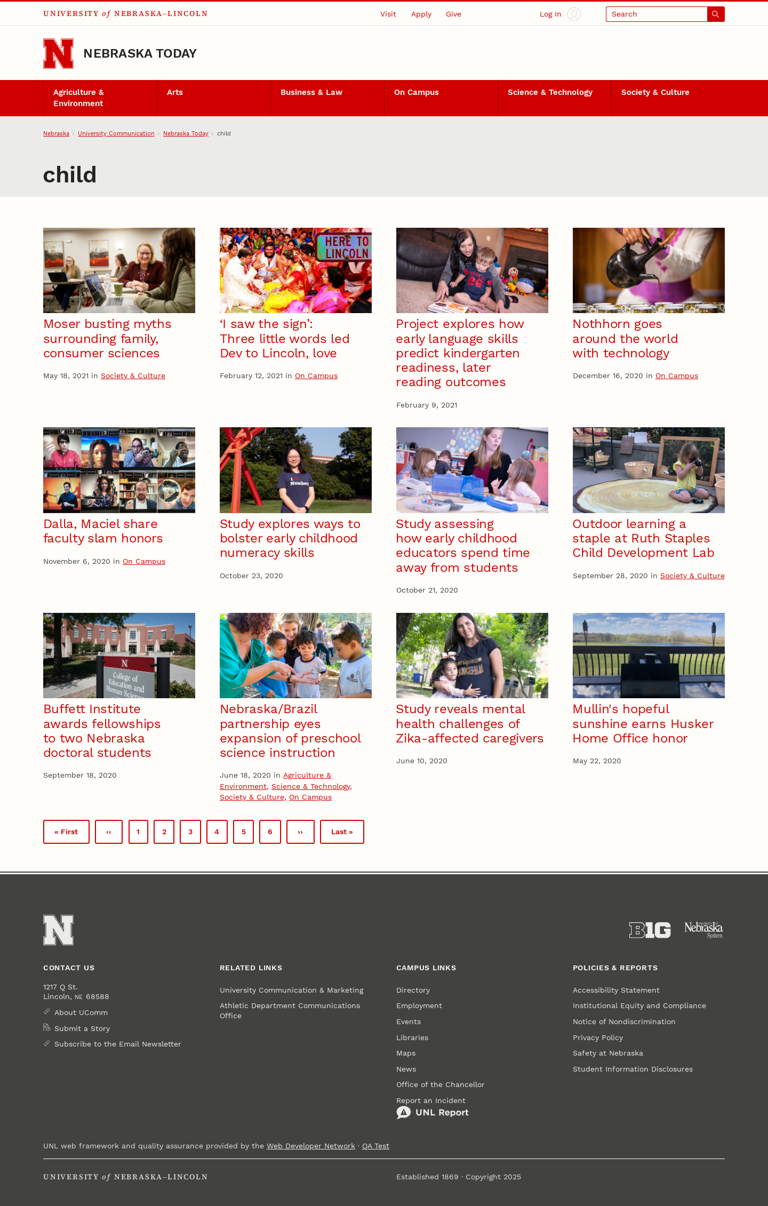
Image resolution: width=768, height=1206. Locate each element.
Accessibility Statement (616, 990)
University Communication (116, 133)
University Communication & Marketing (291, 990)
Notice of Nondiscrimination (624, 1021)
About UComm (81, 1012)
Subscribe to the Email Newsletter (117, 1044)
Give (453, 14)
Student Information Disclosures (633, 1069)
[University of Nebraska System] (704, 930)
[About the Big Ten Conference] (649, 930)
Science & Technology (550, 92)
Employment (419, 1005)
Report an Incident (432, 1108)
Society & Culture (655, 92)
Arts (175, 92)
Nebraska (56, 133)
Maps (405, 1053)
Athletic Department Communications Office (290, 1010)
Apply (421, 14)
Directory (413, 990)
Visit (388, 14)
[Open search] (665, 14)
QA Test (375, 1145)
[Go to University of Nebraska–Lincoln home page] (58, 53)
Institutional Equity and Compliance (639, 1005)
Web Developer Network (311, 1145)
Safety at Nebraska (608, 1053)
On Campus (416, 92)
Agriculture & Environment (78, 97)
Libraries (412, 1037)
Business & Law (311, 92)
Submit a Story (82, 1028)
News (406, 1069)
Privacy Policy (598, 1037)
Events (408, 1021)
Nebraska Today (140, 53)
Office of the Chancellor (440, 1084)
